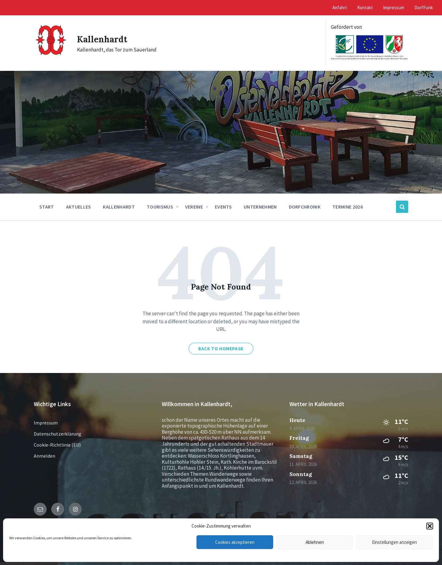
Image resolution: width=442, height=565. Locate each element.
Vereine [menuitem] (194, 207)
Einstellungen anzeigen (394, 542)
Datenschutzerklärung (57, 434)
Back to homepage (221, 349)
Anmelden (44, 456)
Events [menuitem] (223, 207)
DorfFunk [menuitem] (423, 7)
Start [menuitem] (46, 207)
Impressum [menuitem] (393, 7)
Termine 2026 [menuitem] (347, 207)
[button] (430, 526)
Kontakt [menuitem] (365, 7)
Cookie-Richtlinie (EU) (57, 445)
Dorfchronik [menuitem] (305, 207)
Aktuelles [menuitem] (78, 207)
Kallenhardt (103, 39)
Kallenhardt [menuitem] (119, 207)
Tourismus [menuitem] (160, 207)
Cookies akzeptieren (234, 542)
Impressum (46, 423)
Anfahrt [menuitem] (339, 7)
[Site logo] (51, 57)
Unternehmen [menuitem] (260, 207)
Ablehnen (315, 542)
